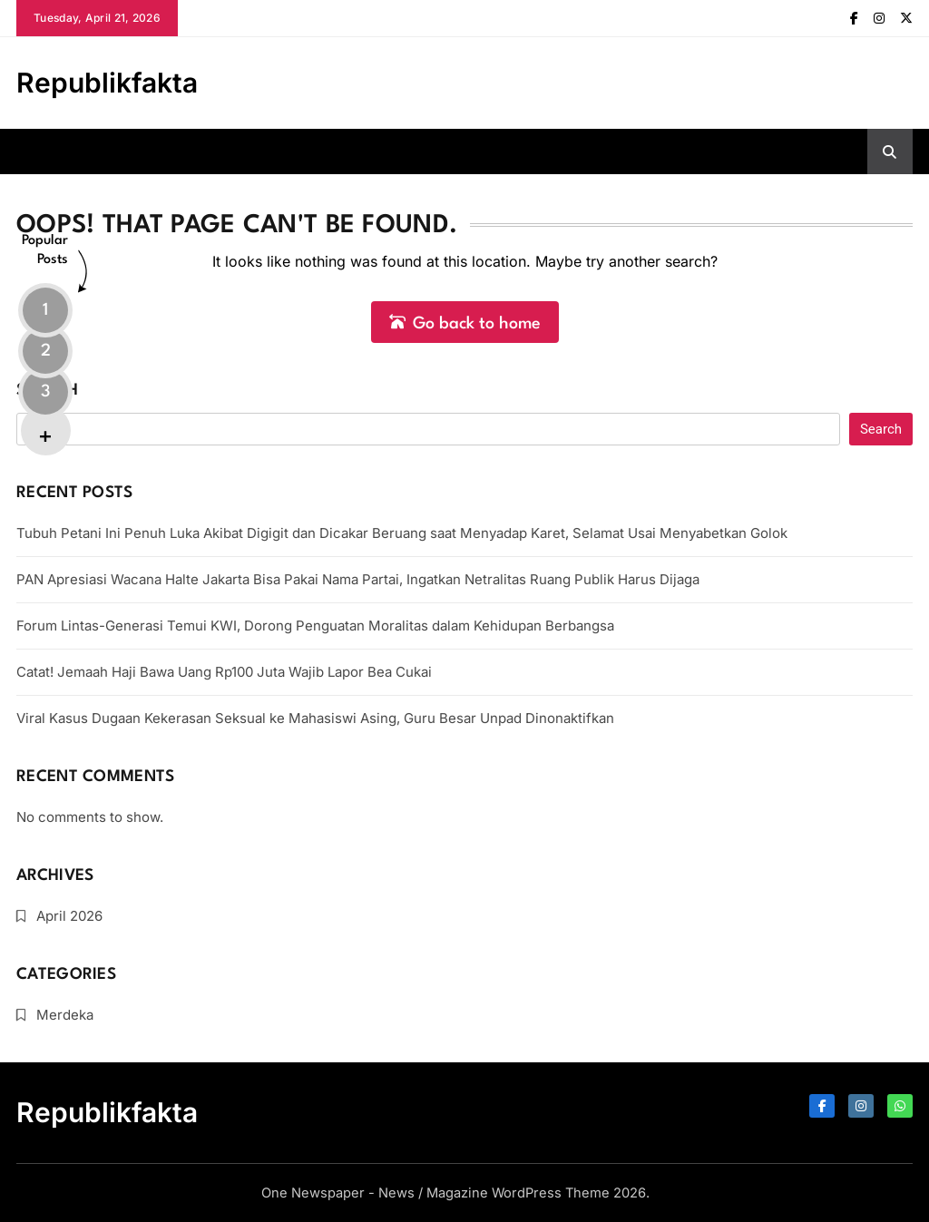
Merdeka (64, 1014)
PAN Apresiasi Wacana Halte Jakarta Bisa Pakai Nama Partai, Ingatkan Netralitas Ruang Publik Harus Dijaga (357, 579)
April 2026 (69, 915)
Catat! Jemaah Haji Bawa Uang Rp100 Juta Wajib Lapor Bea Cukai (224, 671)
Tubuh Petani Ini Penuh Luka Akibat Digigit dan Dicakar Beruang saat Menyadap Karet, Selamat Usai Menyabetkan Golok (401, 533)
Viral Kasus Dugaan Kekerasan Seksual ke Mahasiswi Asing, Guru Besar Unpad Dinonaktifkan (315, 718)
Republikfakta (107, 82)
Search (47, 390)
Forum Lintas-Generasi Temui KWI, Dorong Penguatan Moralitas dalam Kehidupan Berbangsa (315, 625)
